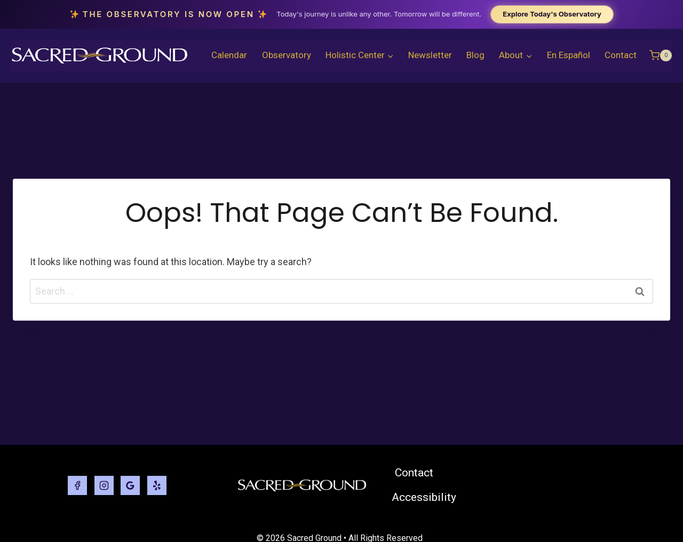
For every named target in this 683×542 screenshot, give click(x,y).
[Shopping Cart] (660, 55)
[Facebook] (77, 485)
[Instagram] (104, 485)
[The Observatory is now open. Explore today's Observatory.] (341, 14)
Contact (621, 55)
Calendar (229, 55)
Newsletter (430, 55)
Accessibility (424, 497)
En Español (568, 55)
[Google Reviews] (130, 485)
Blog (475, 55)
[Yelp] (156, 485)
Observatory (286, 55)
